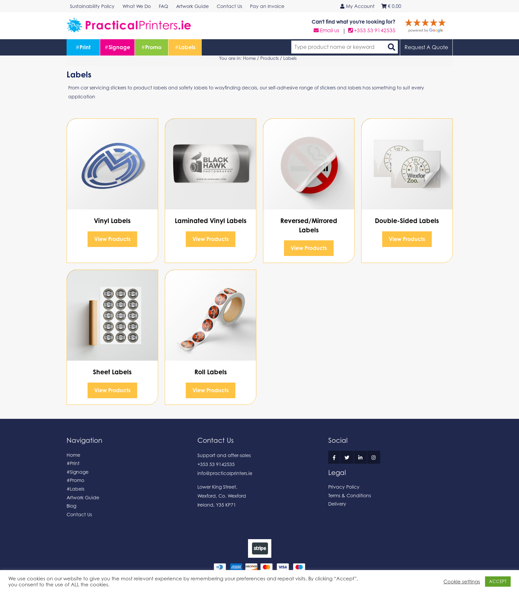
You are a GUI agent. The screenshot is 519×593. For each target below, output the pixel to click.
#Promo (75, 480)
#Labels (75, 489)
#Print (73, 463)
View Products (112, 239)
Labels (185, 47)
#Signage (78, 472)
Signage (117, 47)
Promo (151, 47)
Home (249, 58)
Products (269, 58)
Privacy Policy (344, 487)
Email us (326, 30)
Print (83, 47)
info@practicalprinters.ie (224, 473)
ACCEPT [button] (498, 581)
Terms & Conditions (349, 495)
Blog (71, 506)
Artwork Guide (83, 497)
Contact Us (79, 514)
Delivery (337, 504)
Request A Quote (426, 47)
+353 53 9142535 (371, 30)
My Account (357, 6)
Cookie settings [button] (461, 581)
